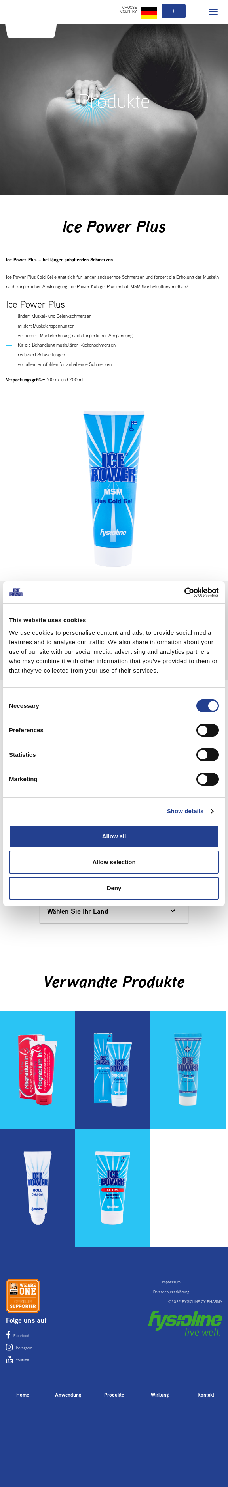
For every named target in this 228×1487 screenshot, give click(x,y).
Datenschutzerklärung (171, 1292)
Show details (185, 811)
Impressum (171, 1282)
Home (22, 1395)
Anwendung (68, 1395)
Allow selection (113, 862)
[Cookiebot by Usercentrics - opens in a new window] (184, 592)
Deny (114, 888)
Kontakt (206, 1395)
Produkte (114, 1395)
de (174, 11)
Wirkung (160, 1395)
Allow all (114, 836)
